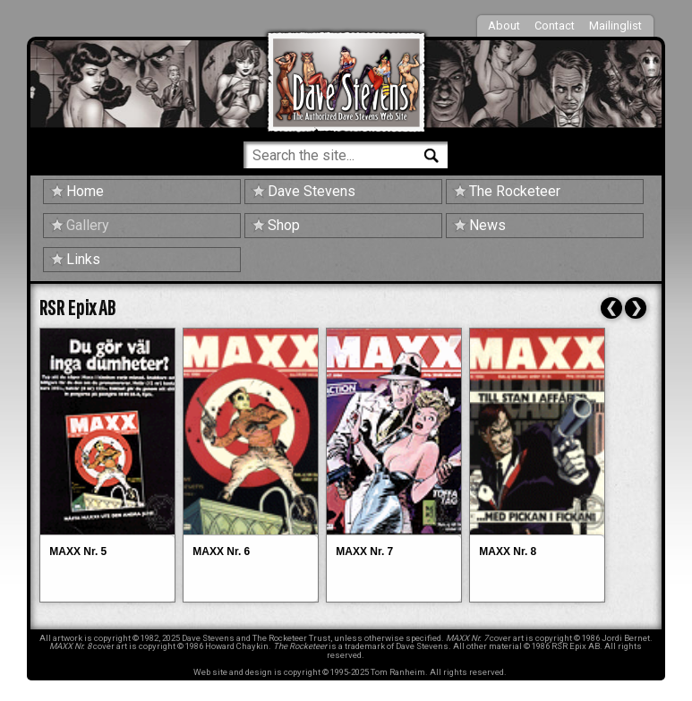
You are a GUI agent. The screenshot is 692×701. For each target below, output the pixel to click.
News (487, 225)
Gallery (87, 225)
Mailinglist (615, 25)
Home (85, 191)
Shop (284, 225)
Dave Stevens (311, 191)
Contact (554, 25)
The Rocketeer (514, 191)
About (504, 25)
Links (83, 259)
